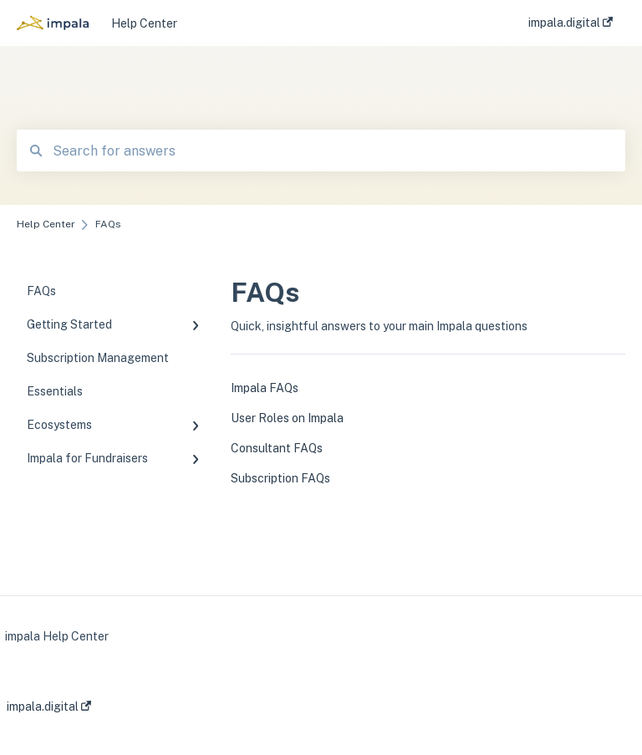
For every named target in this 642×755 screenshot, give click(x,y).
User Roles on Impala (287, 418)
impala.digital (49, 706)
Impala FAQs (264, 388)
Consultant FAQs (277, 448)
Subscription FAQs (280, 478)
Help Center (144, 23)
